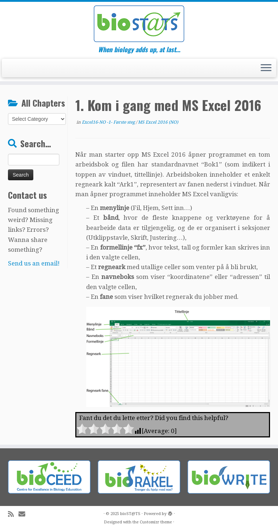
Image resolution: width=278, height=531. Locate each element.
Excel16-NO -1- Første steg (109, 122)
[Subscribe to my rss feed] (13, 514)
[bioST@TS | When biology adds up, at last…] (139, 23)
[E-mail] (24, 514)
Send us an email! (34, 263)
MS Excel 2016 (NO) (158, 122)
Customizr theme (156, 522)
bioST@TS (130, 513)
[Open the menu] (266, 68)
